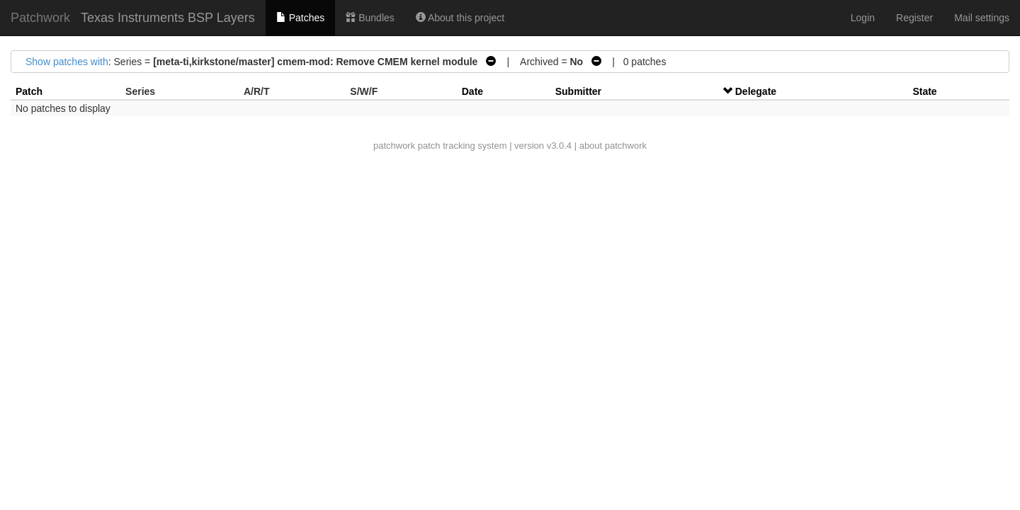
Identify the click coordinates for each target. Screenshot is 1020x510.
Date (472, 91)
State (924, 91)
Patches (300, 17)
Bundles (370, 17)
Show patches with (67, 61)
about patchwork (613, 145)
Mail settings (981, 17)
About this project (460, 17)
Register (914, 17)
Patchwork (40, 18)
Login (863, 17)
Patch (29, 91)
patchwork (394, 145)
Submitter (578, 91)
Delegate (755, 91)
